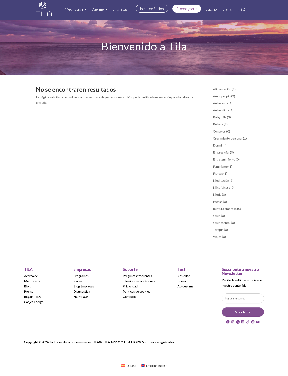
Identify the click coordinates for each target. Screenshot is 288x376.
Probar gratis (186, 8)
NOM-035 (80, 296)
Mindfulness (221, 187)
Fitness (218, 173)
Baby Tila (219, 117)
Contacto (129, 296)
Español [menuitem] (131, 365)
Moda (217, 194)
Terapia (218, 229)
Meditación (74, 9)
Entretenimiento (224, 159)
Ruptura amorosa (225, 208)
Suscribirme (243, 312)
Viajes (217, 236)
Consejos (219, 131)
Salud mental (221, 222)
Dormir (218, 145)
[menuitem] (211, 9)
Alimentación (222, 89)
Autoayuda (220, 103)
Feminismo (220, 166)
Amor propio (222, 96)
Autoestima (221, 110)
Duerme (97, 9)
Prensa (217, 201)
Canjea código (34, 302)
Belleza (218, 124)
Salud (216, 215)
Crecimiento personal (227, 138)
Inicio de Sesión (152, 8)
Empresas (119, 9)
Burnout (183, 281)
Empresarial (221, 152)
